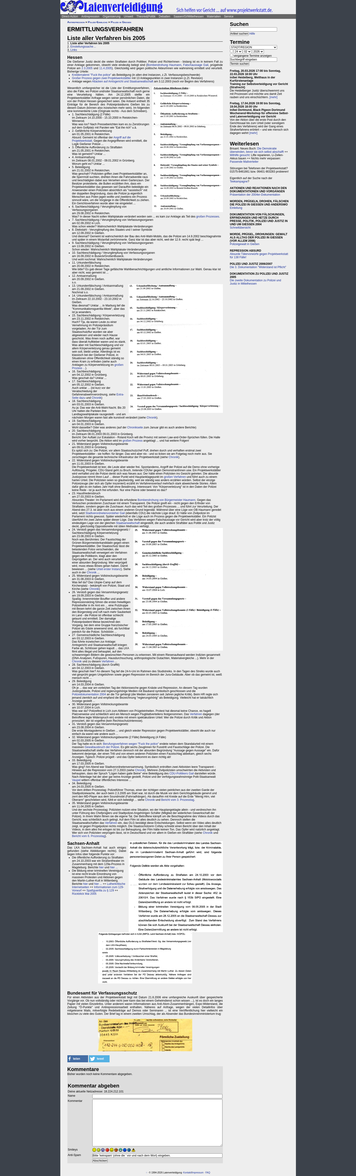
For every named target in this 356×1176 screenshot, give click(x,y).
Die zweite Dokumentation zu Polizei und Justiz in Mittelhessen (255, 282)
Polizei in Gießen (121, 22)
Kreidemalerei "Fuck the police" (91, 75)
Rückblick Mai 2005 (84, 893)
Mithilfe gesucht (240, 155)
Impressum (197, 1172)
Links (73, 50)
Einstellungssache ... (83, 46)
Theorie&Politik (145, 16)
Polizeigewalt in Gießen (244, 244)
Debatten (164, 16)
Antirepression (90, 16)
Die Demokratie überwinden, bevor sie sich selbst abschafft (257, 150)
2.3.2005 (87, 68)
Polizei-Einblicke (98, 22)
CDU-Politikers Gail (181, 773)
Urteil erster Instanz (108, 569)
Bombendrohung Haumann (164, 65)
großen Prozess (133, 440)
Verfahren (108, 661)
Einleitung (236, 207)
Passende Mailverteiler (244, 161)
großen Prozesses (207, 216)
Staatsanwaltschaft (128, 523)
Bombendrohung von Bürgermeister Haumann (166, 500)
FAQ (207, 1172)
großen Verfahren (175, 477)
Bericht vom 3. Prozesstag (177, 799)
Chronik (96, 397)
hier (101, 867)
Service (228, 16)
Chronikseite (135, 427)
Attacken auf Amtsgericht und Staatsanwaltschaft (122, 81)
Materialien (214, 16)
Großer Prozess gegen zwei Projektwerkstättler (101, 78)
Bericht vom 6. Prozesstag (88, 836)
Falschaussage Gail (196, 65)
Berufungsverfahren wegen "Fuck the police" (131, 743)
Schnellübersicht (240, 227)
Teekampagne (239, 181)
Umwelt (128, 16)
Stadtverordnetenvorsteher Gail (105, 513)
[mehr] (274, 97)
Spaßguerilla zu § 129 (100, 890)
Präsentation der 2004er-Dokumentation (255, 194)
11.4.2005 (105, 68)
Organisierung (111, 16)
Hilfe (252, 33)
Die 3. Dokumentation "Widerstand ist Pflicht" (258, 267)
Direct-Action (70, 16)
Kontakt (187, 1172)
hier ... (114, 867)
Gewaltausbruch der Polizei (102, 747)
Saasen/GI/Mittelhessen (189, 16)
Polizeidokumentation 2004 (89, 694)
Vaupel (76, 780)
